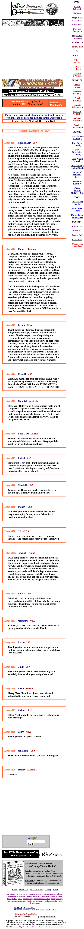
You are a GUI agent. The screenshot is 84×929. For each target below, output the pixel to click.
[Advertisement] (24, 52)
